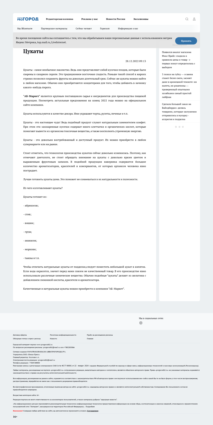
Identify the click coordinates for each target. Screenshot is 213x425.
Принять (186, 40)
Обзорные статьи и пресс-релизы (27, 338)
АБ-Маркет (31, 96)
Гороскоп (105, 28)
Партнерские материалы (54, 28)
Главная (90, 338)
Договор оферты (20, 335)
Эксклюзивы (140, 19)
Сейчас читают (84, 28)
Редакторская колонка (59, 19)
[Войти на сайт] (194, 19)
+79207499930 (34, 363)
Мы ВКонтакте (25, 28)
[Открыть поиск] (187, 19)
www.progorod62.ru (44, 344)
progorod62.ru (57, 370)
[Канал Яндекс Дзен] (140, 323)
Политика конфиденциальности (63, 335)
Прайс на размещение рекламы (100, 335)
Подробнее (90, 406)
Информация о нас (128, 28)
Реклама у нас (89, 19)
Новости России (115, 19)
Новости (53, 338)
